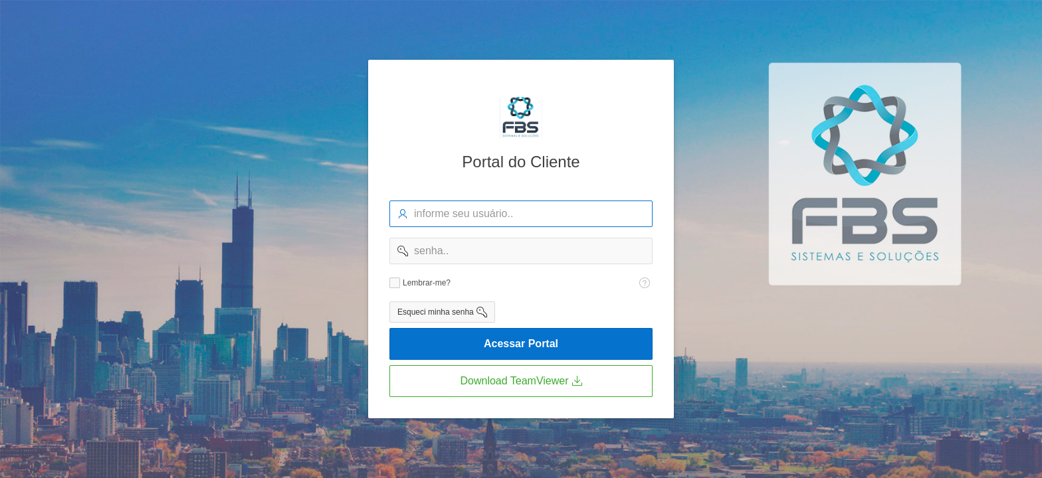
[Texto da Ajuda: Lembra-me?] (645, 283)
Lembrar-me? (427, 282)
